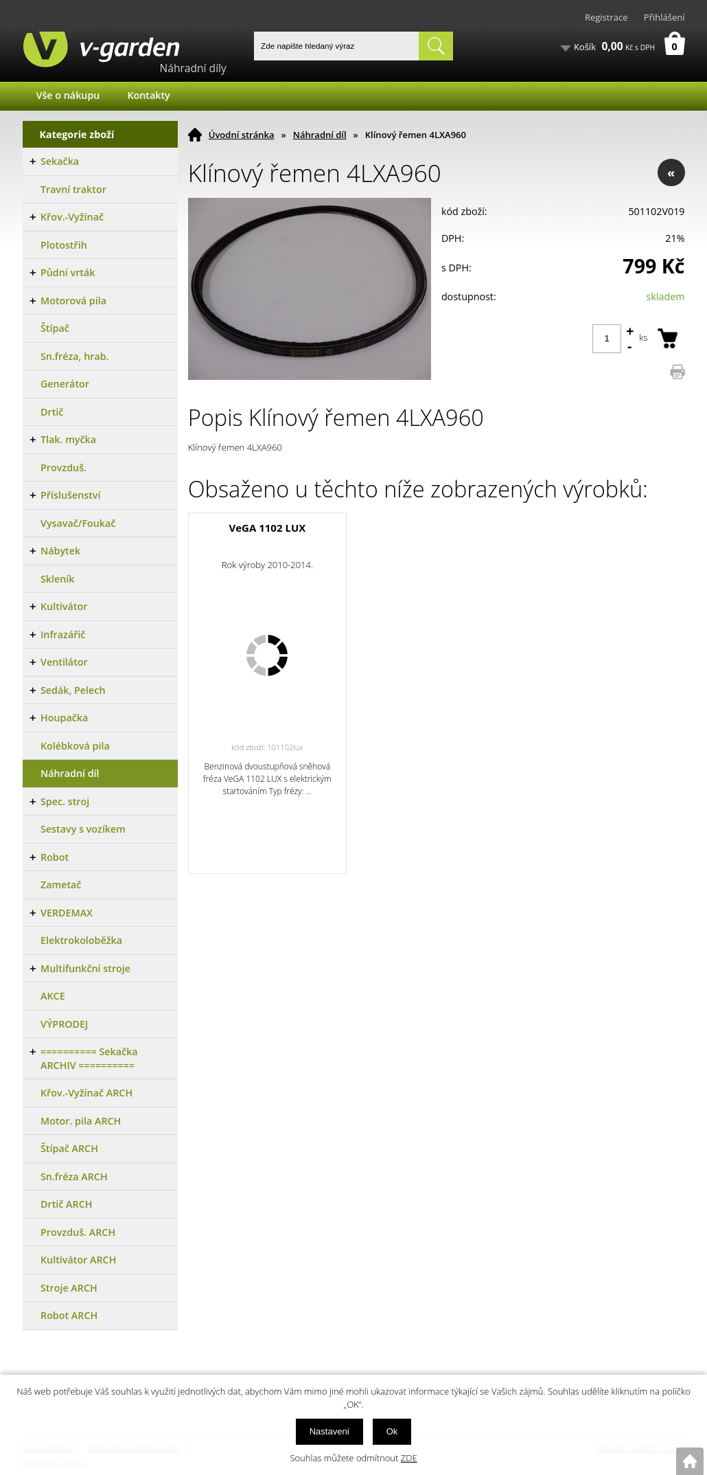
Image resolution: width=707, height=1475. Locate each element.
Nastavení (330, 1431)
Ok (392, 1431)
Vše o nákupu (68, 95)
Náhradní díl (320, 134)
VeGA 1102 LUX (267, 527)
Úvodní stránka (242, 134)
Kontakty (148, 95)
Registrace (606, 17)
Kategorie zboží (77, 134)
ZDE (409, 1458)
